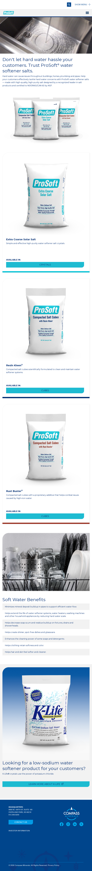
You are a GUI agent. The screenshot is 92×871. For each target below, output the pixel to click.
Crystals (45, 264)
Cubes (45, 390)
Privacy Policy (53, 865)
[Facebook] (63, 824)
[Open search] (69, 4)
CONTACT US (20, 822)
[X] (81, 824)
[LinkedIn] (76, 824)
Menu (81, 4)
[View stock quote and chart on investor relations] (20, 841)
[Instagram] (69, 824)
